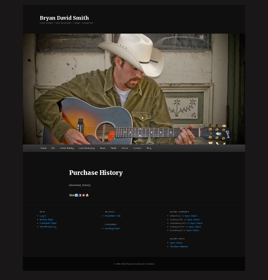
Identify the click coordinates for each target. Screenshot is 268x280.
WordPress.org (48, 226)
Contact (137, 148)
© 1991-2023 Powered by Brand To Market (134, 264)
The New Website (179, 246)
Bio (53, 148)
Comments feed (48, 223)
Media (113, 148)
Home (43, 148)
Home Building (66, 148)
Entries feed (46, 219)
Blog (149, 148)
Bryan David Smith (64, 18)
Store (125, 148)
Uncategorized (112, 228)
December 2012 (113, 215)
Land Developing (87, 148)
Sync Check (191, 215)
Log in (43, 215)
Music (103, 148)
